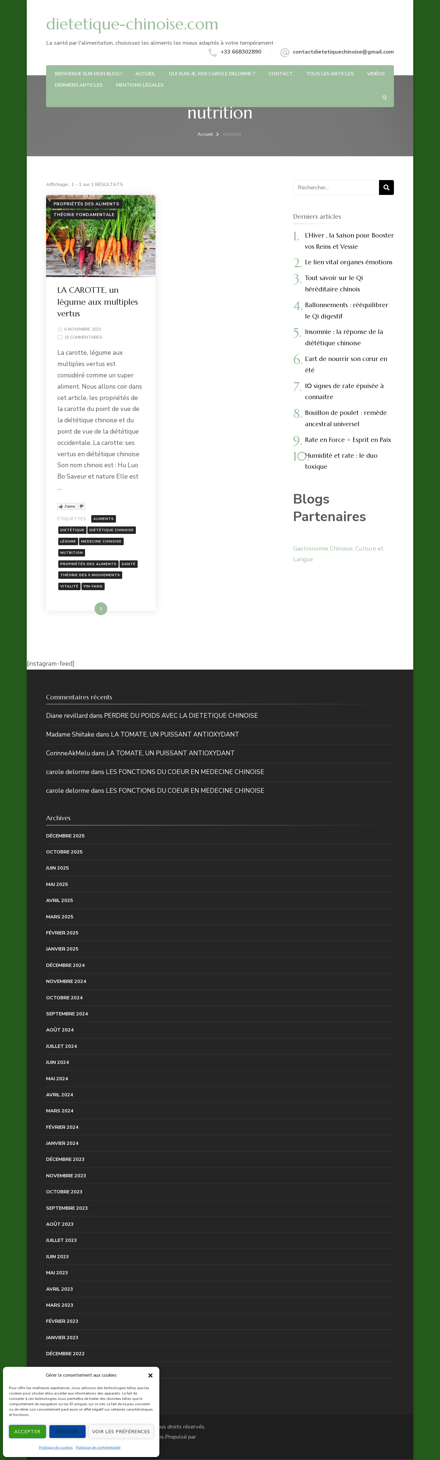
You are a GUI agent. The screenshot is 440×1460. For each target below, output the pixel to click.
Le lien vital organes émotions (348, 262)
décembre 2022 (65, 1354)
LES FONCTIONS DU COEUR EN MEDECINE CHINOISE (185, 772)
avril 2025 (59, 901)
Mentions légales (140, 85)
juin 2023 (57, 1257)
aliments (104, 519)
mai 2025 (57, 884)
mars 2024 (59, 1111)
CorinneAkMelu (68, 754)
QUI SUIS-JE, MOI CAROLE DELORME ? (212, 73)
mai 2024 (57, 1079)
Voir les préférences (121, 1432)
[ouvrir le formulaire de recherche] (384, 97)
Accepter (27, 1432)
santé (129, 564)
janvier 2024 (62, 1143)
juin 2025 (57, 868)
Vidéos (376, 73)
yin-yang (93, 586)
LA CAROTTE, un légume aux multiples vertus (98, 302)
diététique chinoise (112, 530)
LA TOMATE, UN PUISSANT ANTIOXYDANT (175, 735)
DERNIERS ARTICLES (79, 85)
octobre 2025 (64, 852)
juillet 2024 (61, 1046)
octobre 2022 (64, 1386)
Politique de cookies (56, 1447)
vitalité (70, 586)
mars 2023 (59, 1305)
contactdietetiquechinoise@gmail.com (343, 52)
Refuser (67, 1432)
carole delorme (67, 772)
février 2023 (62, 1322)
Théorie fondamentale (84, 215)
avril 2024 (59, 1095)
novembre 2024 (66, 981)
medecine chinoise (102, 541)
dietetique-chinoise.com (132, 24)
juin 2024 (57, 1062)
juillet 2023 (61, 1241)
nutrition (72, 552)
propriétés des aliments (89, 564)
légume (69, 541)
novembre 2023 (66, 1176)
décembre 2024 (65, 965)
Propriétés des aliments (86, 204)
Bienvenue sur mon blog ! (88, 73)
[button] (150, 1375)
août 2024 (60, 1030)
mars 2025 (59, 917)
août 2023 (60, 1224)
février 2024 (62, 1127)
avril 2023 (59, 1289)
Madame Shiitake (70, 735)
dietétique (73, 530)
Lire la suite (90, 610)
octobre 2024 (64, 998)
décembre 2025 (65, 836)
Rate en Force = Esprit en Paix (348, 440)
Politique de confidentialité (98, 1447)
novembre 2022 (66, 1370)
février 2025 (62, 933)
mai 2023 (57, 1273)
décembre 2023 (65, 1160)
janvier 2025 (62, 949)
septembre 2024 (67, 1014)
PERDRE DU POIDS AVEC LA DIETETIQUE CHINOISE (181, 716)
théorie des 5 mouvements (91, 575)
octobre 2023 (64, 1192)
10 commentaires (84, 337)
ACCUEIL (145, 73)
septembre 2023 (67, 1208)
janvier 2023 (62, 1338)
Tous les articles (330, 73)
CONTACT (280, 73)
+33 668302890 (241, 52)
